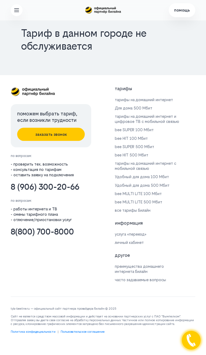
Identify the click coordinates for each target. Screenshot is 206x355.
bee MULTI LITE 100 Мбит (138, 193)
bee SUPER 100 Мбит (134, 129)
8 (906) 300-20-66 (45, 187)
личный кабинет (129, 242)
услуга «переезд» (130, 234)
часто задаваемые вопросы (140, 279)
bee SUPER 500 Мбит (134, 146)
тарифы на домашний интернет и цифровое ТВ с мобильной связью (147, 119)
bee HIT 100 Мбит (131, 138)
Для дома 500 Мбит (133, 108)
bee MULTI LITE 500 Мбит (138, 202)
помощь (182, 10)
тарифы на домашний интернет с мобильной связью (145, 166)
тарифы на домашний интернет (144, 99)
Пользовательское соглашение (83, 332)
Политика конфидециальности (33, 332)
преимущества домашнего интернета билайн (139, 269)
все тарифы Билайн (132, 210)
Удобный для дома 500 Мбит (142, 185)
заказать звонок (51, 134)
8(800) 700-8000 (42, 231)
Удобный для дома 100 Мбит (142, 176)
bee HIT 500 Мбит (131, 155)
